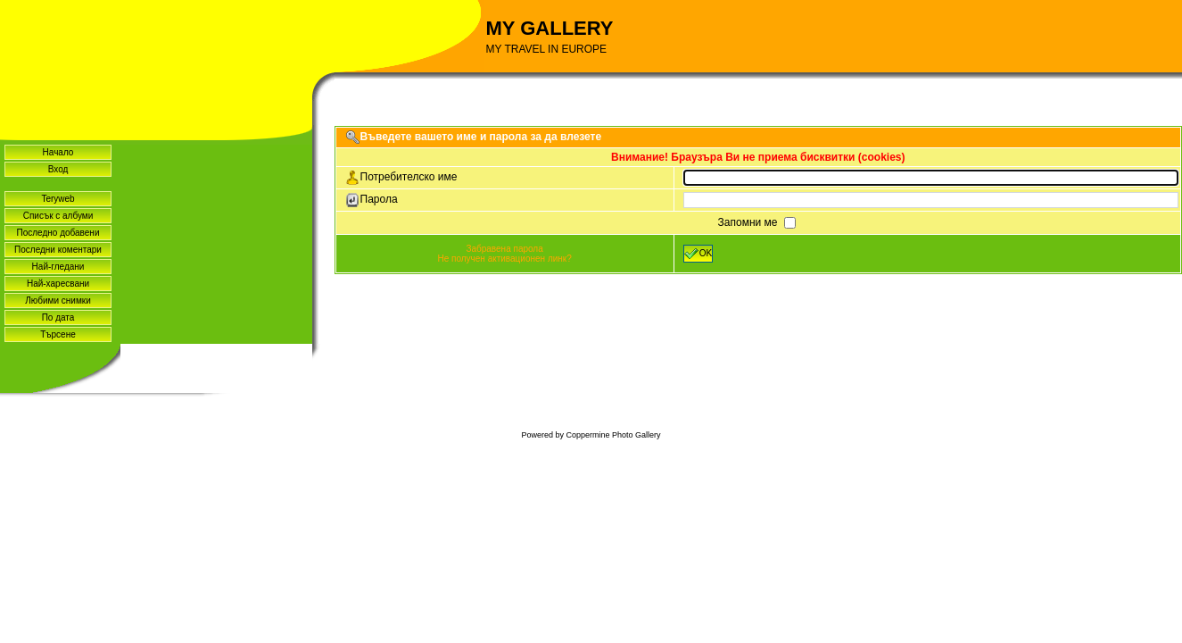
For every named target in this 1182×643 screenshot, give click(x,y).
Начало (58, 152)
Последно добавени (58, 233)
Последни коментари (58, 250)
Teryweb (57, 199)
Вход (58, 169)
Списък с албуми (58, 216)
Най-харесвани (58, 283)
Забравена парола (504, 249)
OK (698, 253)
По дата (58, 317)
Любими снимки (58, 300)
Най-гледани (58, 266)
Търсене (58, 334)
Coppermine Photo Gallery (613, 434)
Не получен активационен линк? (504, 258)
